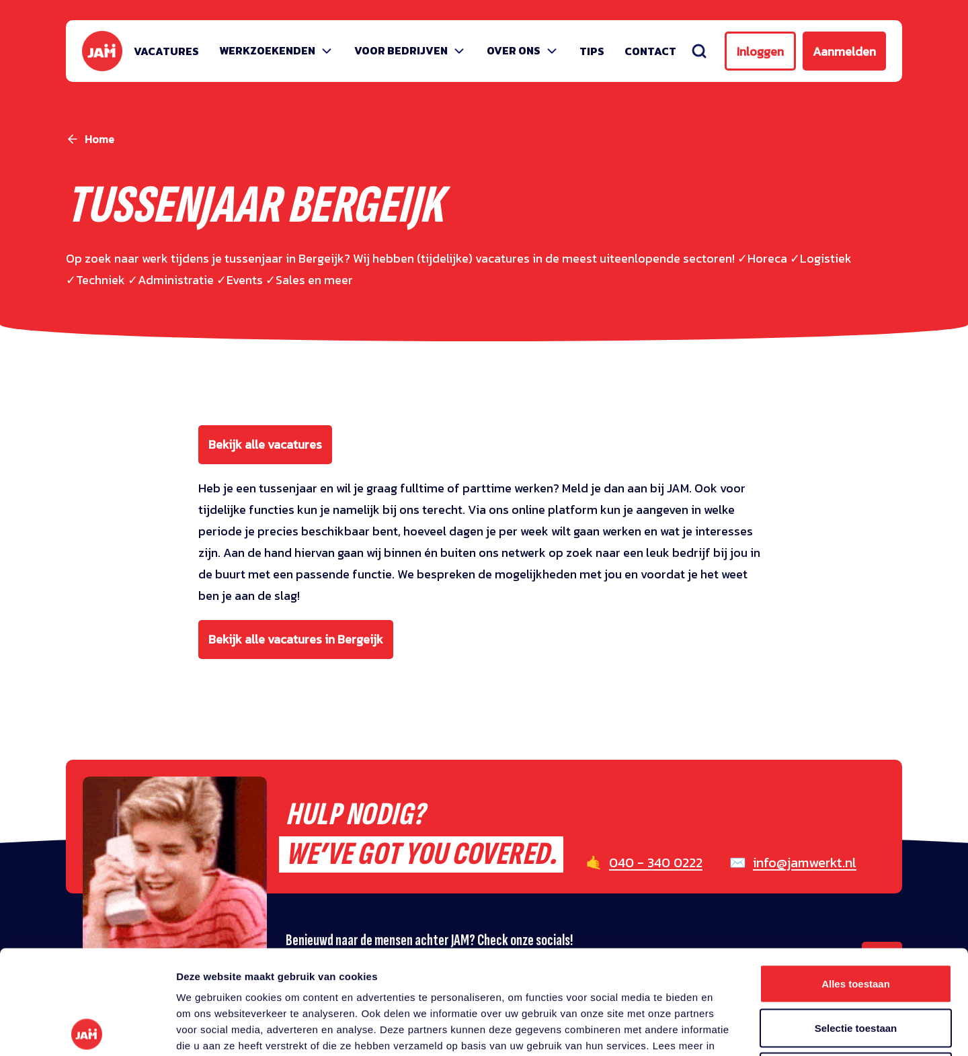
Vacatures (166, 51)
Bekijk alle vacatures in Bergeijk (295, 639)
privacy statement (248, 957)
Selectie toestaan (856, 924)
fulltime (422, 488)
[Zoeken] (699, 51)
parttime (487, 488)
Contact (650, 51)
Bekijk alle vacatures (265, 444)
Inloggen (760, 51)
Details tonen (726, 1029)
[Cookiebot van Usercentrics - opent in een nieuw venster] (87, 1030)
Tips (591, 51)
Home (99, 139)
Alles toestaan (855, 879)
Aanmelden (844, 51)
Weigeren (855, 967)
